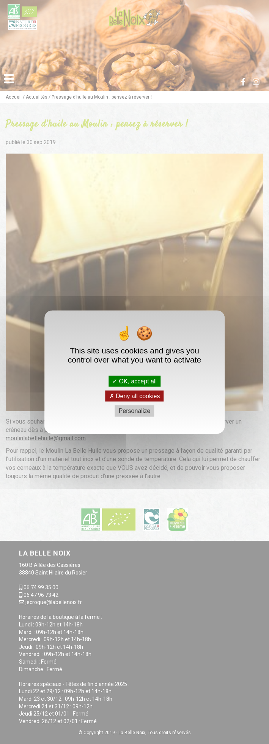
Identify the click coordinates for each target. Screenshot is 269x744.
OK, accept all (134, 381)
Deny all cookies (134, 396)
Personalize (135, 411)
